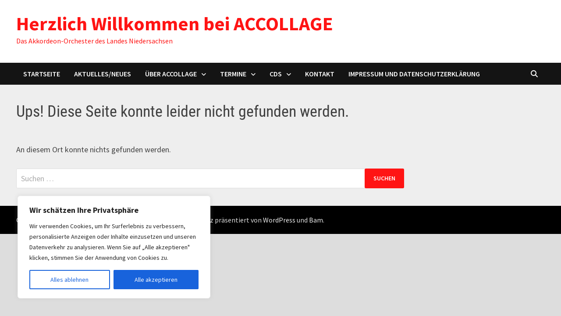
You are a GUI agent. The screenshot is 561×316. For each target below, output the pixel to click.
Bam (316, 219)
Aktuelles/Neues (102, 73)
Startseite (41, 73)
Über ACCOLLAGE (171, 73)
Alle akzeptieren (156, 280)
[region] (114, 247)
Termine (233, 73)
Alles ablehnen (69, 280)
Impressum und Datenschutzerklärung (414, 73)
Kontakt (319, 73)
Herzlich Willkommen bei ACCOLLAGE (174, 23)
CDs (276, 73)
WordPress (279, 219)
